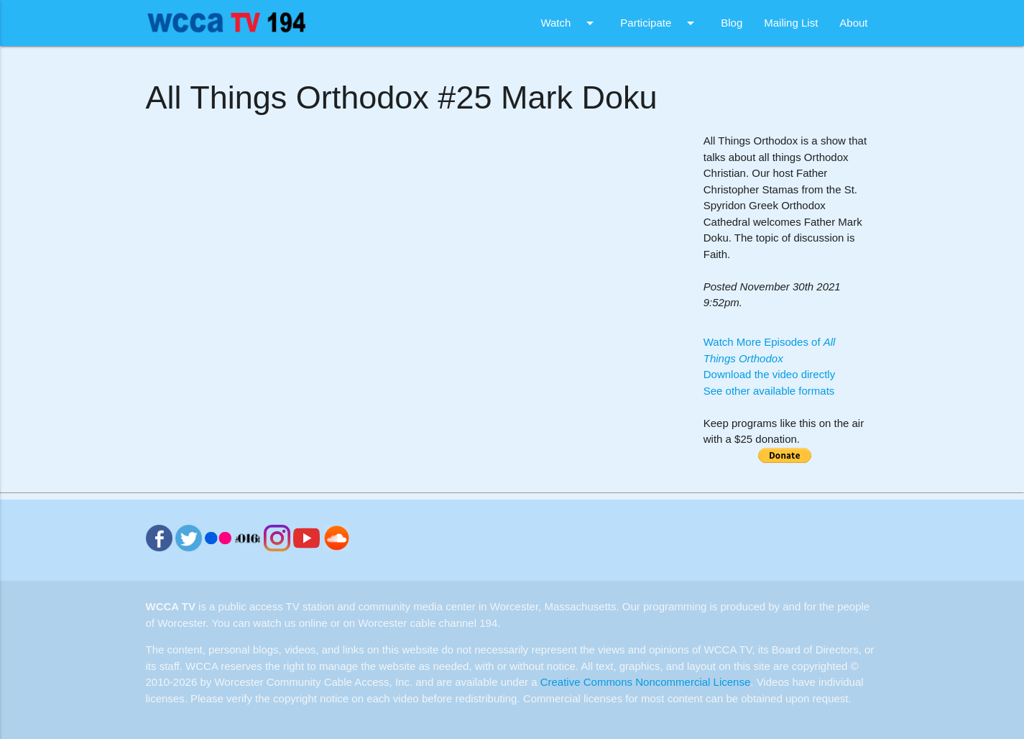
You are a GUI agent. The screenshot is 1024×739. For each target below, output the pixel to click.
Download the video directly (769, 374)
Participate (659, 23)
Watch (569, 23)
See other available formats (769, 391)
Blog (731, 23)
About (853, 23)
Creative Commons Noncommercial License (645, 682)
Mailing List (791, 23)
